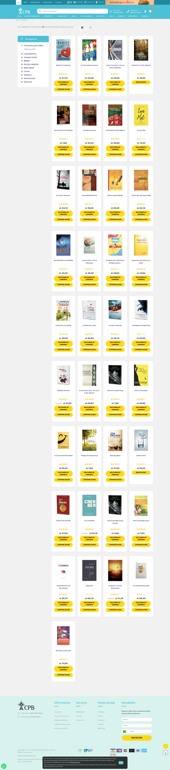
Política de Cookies (60, 728)
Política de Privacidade (62, 724)
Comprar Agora (63, 89)
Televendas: (30, 713)
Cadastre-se (80, 720)
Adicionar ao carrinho (63, 83)
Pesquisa (24, 20)
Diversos (145, 16)
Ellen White (101, 16)
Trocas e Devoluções (61, 716)
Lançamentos (48, 16)
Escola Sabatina (87, 16)
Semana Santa (62, 16)
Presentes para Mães (32, 16)
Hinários (121, 16)
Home (19, 16)
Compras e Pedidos (61, 720)
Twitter (100, 716)
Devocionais (133, 16)
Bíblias (75, 16)
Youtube (100, 724)
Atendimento (80, 712)
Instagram (101, 720)
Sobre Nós (58, 712)
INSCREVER (136, 738)
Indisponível (141, 82)
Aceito (121, 763)
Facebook (101, 712)
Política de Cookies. (75, 762)
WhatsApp (101, 728)
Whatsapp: (29, 717)
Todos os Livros (29, 49)
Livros (112, 16)
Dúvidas (79, 716)
